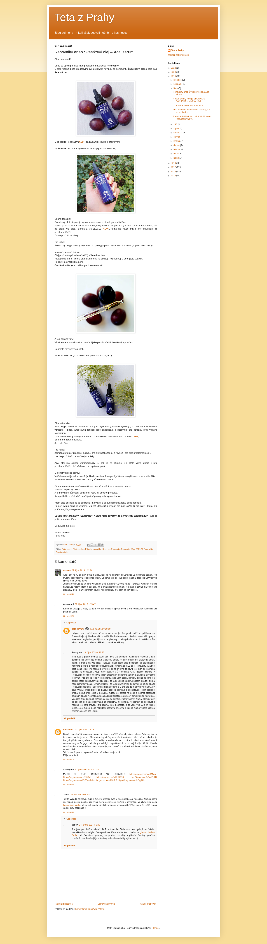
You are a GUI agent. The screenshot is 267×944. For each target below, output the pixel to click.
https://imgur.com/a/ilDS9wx (76, 780)
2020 (173, 72)
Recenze (106, 549)
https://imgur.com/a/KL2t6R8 (110, 777)
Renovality (115, 549)
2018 (173, 163)
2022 (173, 68)
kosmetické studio (71, 805)
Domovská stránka (106, 904)
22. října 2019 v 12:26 (82, 570)
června (177, 137)
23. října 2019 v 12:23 (93, 652)
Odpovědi (71, 622)
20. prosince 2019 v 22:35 (87, 769)
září (176, 124)
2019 (173, 76)
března (177, 149)
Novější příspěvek (63, 904)
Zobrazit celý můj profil (178, 55)
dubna (177, 145)
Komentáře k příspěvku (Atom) (89, 909)
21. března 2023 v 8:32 (82, 794)
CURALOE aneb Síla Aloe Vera (188, 105)
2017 (173, 167)
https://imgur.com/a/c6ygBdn (131, 780)
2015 (173, 175)
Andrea (67, 570)
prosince (178, 80)
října (176, 88)
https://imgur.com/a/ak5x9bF (103, 780)
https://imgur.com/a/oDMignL (143, 774)
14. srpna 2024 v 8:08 (89, 825)
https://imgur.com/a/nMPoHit (143, 777)
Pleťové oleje (78, 549)
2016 (173, 171)
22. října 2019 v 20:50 (100, 629)
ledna (176, 158)
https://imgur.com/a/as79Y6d (76, 777)
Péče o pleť (67, 549)
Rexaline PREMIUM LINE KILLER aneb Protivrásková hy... (192, 117)
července (178, 132)
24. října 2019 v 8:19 (84, 729)
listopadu (178, 84)
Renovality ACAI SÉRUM (132, 549)
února (177, 153)
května (177, 141)
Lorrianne (68, 729)
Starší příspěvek (148, 904)
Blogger (155, 928)
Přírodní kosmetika (93, 549)
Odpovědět (68, 594)
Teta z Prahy (84, 17)
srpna (176, 128)
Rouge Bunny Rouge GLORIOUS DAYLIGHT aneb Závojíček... (189, 99)
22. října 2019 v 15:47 (85, 604)
